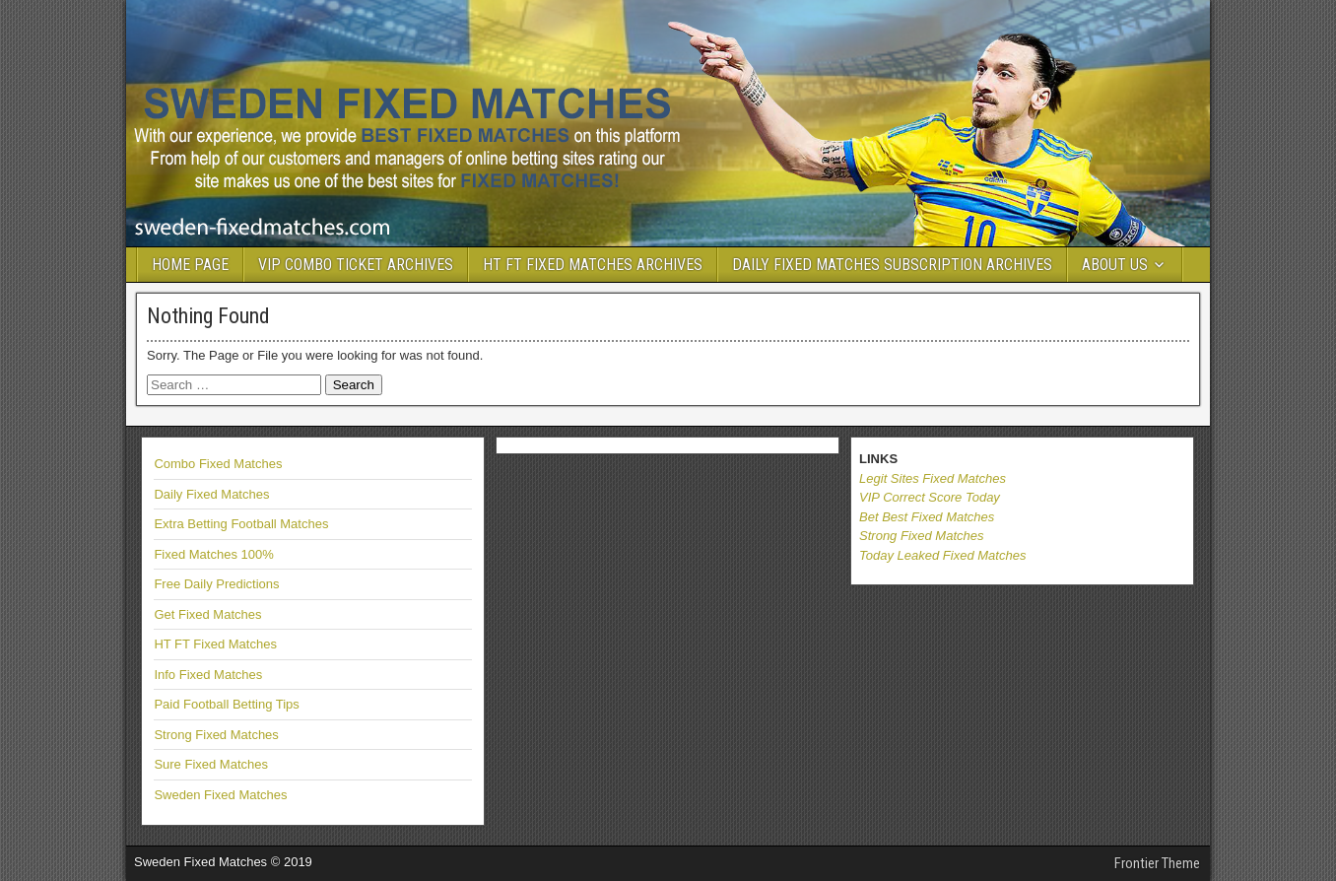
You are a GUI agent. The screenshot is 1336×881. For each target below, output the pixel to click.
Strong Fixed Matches (216, 734)
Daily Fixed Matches (211, 494)
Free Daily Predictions (216, 583)
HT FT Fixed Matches (215, 644)
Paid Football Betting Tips (226, 704)
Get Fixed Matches (207, 614)
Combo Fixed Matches (218, 463)
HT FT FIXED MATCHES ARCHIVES (592, 264)
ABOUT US (1115, 264)
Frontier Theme (1157, 863)
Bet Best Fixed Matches (926, 516)
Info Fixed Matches (208, 674)
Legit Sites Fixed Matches (932, 478)
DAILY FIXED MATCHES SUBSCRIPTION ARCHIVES (892, 264)
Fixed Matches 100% (213, 554)
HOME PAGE (190, 264)
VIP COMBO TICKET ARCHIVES (355, 264)
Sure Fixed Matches (211, 764)
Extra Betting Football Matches (241, 523)
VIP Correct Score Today (929, 497)
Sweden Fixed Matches (220, 794)
